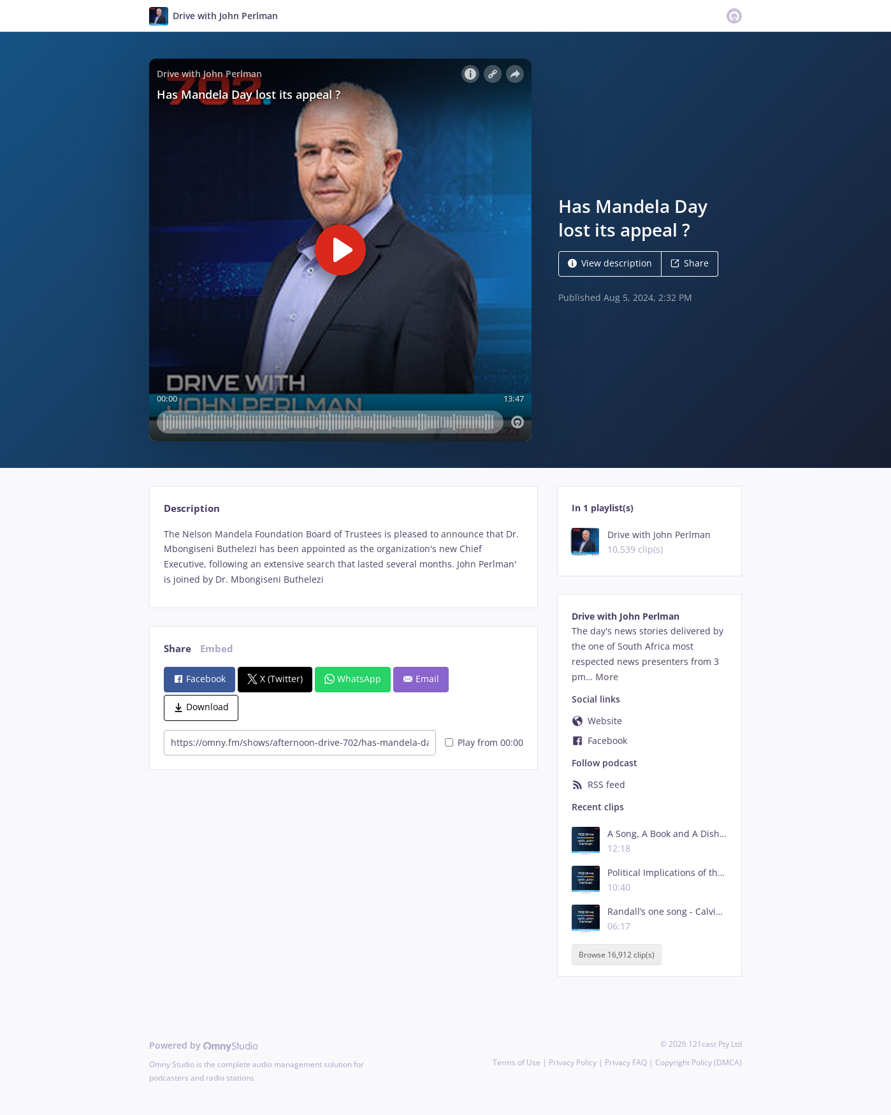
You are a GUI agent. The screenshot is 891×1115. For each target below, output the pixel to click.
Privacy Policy (573, 1062)
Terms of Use (516, 1062)
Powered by (203, 1045)
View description (610, 263)
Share (689, 263)
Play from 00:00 (484, 742)
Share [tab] (177, 648)
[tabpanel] (343, 557)
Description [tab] (192, 508)
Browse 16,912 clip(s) (617, 954)
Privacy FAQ (626, 1062)
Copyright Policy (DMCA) (698, 1062)
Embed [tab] (216, 648)
